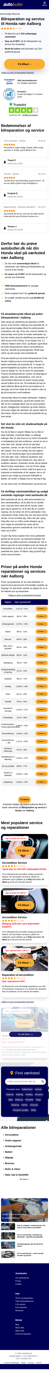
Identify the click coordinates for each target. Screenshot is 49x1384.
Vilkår (23, 1363)
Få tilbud (42, 608)
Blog (17, 1325)
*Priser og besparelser (24, 1298)
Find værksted (21, 1307)
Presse (18, 1281)
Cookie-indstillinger (11, 1363)
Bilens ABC (19, 1328)
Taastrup (15, 1105)
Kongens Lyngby (20, 1110)
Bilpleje (8, 1157)
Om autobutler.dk (22, 1278)
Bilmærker (19, 1311)
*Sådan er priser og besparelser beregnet (17, 73)
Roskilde (29, 1100)
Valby (33, 1110)
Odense (9, 1094)
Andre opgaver (12, 1140)
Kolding (29, 1094)
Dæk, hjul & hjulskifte (15, 1174)
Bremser (8, 1163)
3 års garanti (20, 1304)
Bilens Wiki (19, 1331)
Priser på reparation (23, 1334)
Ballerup (19, 1100)
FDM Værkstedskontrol (24, 1301)
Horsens (39, 1094)
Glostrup (34, 1105)
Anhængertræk (12, 1146)
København (27, 1089)
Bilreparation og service (32, 484)
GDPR (38, 1363)
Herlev (24, 1105)
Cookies (31, 1363)
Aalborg (19, 1094)
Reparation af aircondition (18, 974)
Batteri (7, 1152)
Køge (38, 1100)
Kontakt (18, 1284)
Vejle (10, 1100)
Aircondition (11, 1135)
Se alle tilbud (25, 1034)
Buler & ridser (11, 1169)
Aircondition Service (14, 862)
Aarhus (38, 1089)
